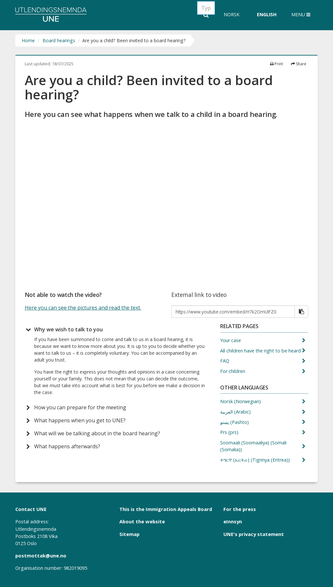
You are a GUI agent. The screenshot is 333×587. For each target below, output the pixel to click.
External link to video (198, 295)
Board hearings (59, 40)
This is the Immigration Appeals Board (165, 509)
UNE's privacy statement (253, 534)
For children (233, 371)
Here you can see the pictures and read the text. (83, 307)
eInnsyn (232, 521)
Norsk (231, 14)
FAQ (225, 361)
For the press (239, 509)
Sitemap (129, 534)
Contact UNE (31, 509)
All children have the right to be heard (261, 351)
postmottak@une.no (40, 555)
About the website (142, 521)
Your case (231, 340)
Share (298, 64)
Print (276, 64)
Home (28, 40)
